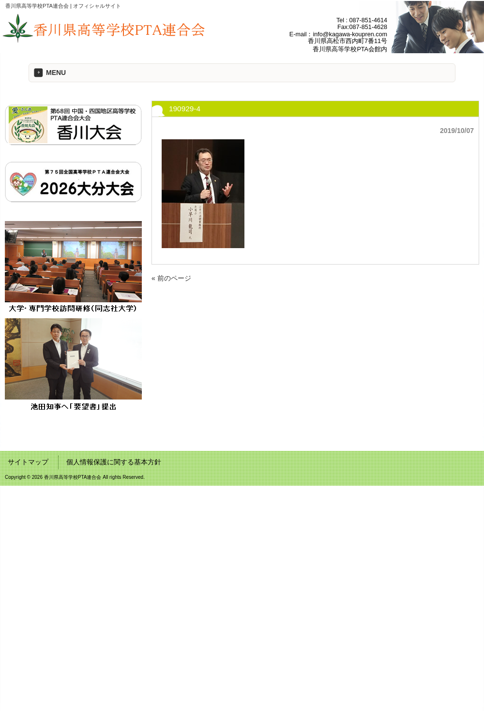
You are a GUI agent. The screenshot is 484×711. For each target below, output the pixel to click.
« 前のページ (171, 278)
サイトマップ (28, 462)
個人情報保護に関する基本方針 (113, 462)
